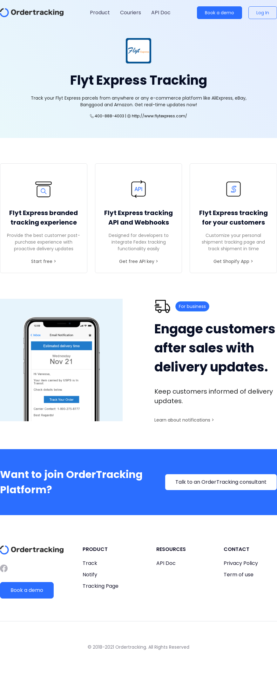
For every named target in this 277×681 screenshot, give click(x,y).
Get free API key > (138, 261)
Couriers (130, 12)
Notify (90, 574)
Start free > (43, 261)
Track (90, 563)
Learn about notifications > (184, 420)
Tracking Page (100, 586)
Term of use (238, 574)
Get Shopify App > (233, 261)
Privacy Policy (241, 563)
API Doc (161, 12)
